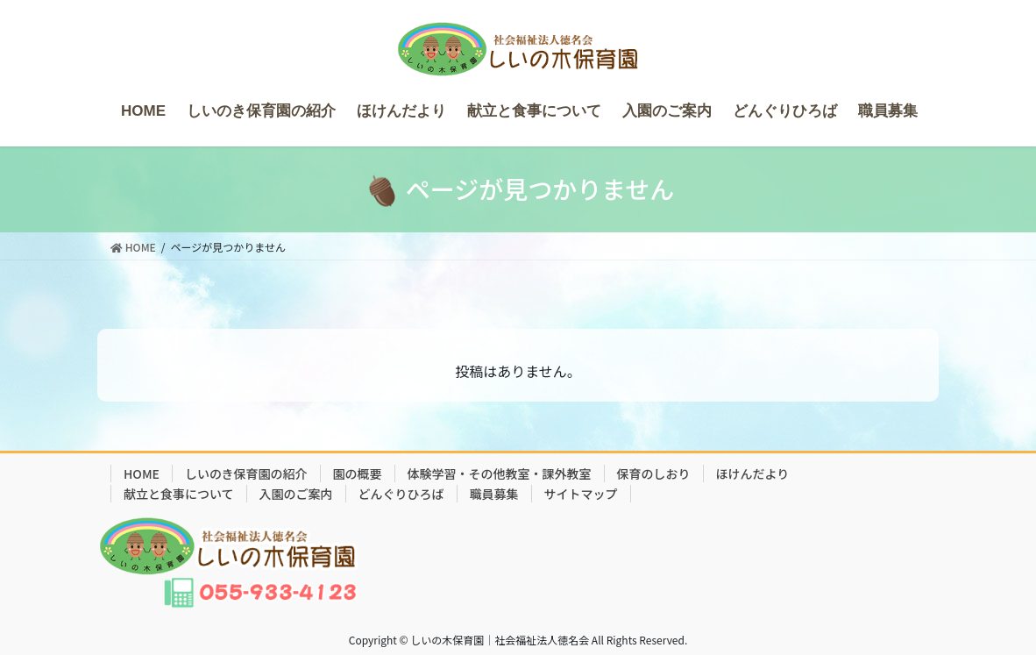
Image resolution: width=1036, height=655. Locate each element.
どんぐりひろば (401, 493)
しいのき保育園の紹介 (246, 473)
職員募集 (494, 493)
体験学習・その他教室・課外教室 (500, 473)
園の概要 (357, 473)
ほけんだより (753, 473)
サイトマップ (581, 493)
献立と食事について (179, 493)
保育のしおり (654, 473)
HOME (142, 473)
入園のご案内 (296, 493)
